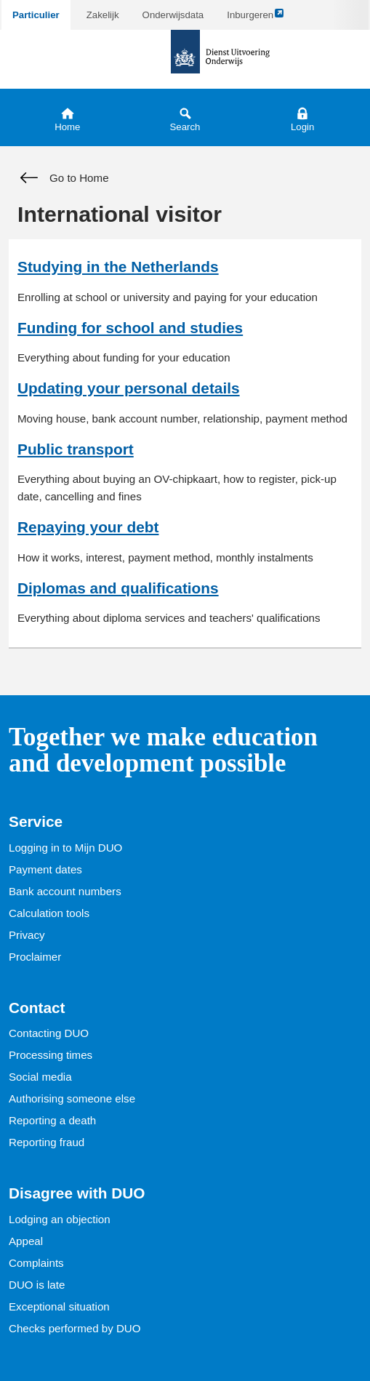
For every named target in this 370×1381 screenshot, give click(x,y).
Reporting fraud (46, 1142)
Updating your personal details (128, 388)
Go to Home (63, 178)
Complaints (36, 1263)
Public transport (75, 449)
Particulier (36, 14)
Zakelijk (103, 14)
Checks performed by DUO (75, 1328)
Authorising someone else (72, 1098)
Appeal (26, 1241)
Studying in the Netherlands (118, 266)
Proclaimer (35, 956)
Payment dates (45, 869)
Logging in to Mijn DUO (65, 847)
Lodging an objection (59, 1219)
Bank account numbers (65, 891)
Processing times (50, 1055)
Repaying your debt (87, 527)
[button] (302, 117)
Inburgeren (255, 18)
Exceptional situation (59, 1306)
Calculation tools (49, 913)
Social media (40, 1076)
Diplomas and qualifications (118, 588)
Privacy (27, 935)
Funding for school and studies (130, 327)
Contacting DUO (49, 1033)
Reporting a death (52, 1120)
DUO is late (37, 1284)
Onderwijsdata (173, 14)
